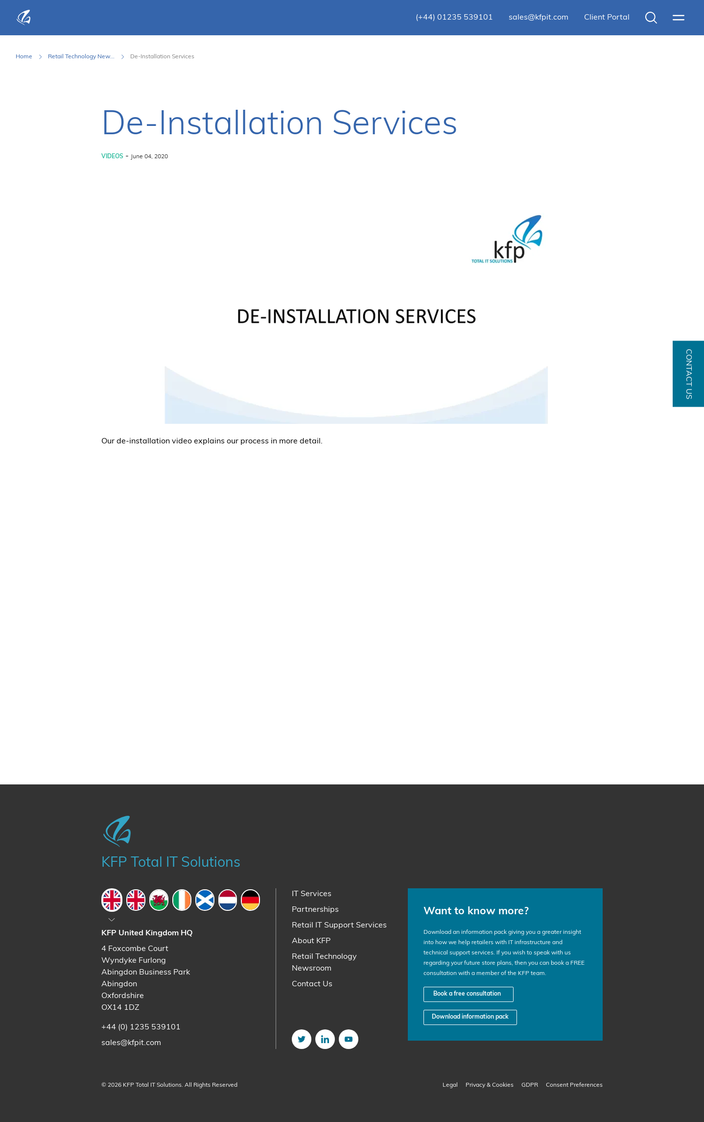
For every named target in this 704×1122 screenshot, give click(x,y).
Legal (450, 1085)
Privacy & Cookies (490, 1085)
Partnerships (315, 910)
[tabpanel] (180, 988)
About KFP (311, 941)
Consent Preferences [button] (574, 1085)
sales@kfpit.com (538, 18)
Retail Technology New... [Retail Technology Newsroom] (81, 57)
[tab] (111, 900)
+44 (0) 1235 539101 (141, 1027)
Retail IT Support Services (339, 925)
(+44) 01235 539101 (454, 18)
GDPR (529, 1085)
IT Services (311, 894)
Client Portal (607, 18)
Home (24, 57)
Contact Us (312, 984)
